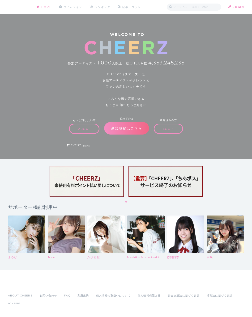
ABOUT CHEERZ (20, 295)
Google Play (44, 285)
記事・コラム (131, 7)
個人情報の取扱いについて (113, 295)
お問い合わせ (48, 295)
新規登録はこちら (126, 128)
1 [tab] (126, 202)
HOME (46, 7)
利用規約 (83, 295)
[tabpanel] (87, 181)
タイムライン (73, 7)
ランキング (102, 7)
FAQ (67, 295)
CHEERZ (19, 7)
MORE (86, 146)
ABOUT (84, 129)
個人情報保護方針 (149, 295)
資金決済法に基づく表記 (184, 295)
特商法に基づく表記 (220, 295)
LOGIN (238, 7)
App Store (19, 285)
